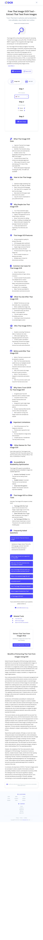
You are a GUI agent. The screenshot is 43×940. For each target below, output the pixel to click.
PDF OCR (21, 811)
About (21, 806)
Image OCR (21, 809)
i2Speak (8, 800)
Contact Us (21, 808)
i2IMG (16, 796)
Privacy (17, 817)
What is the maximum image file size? (21, 576)
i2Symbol (16, 798)
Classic (21, 110)
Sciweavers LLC (25, 819)
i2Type (16, 800)
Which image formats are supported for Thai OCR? (21, 557)
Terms (21, 817)
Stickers (23, 800)
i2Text (9, 798)
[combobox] (21, 96)
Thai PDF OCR (18, 618)
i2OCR (24, 796)
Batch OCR (27, 71)
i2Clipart (23, 798)
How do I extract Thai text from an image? (21, 538)
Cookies (25, 817)
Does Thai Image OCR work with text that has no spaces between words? (21, 570)
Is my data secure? (21, 581)
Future (21, 108)
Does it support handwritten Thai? (21, 591)
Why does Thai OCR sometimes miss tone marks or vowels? (21, 563)
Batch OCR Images (19, 620)
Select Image (22, 121)
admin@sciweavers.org (22, 607)
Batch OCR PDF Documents (21, 622)
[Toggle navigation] (36, 2)
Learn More (11, 66)
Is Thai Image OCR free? (21, 596)
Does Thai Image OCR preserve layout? (21, 586)
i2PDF (9, 796)
